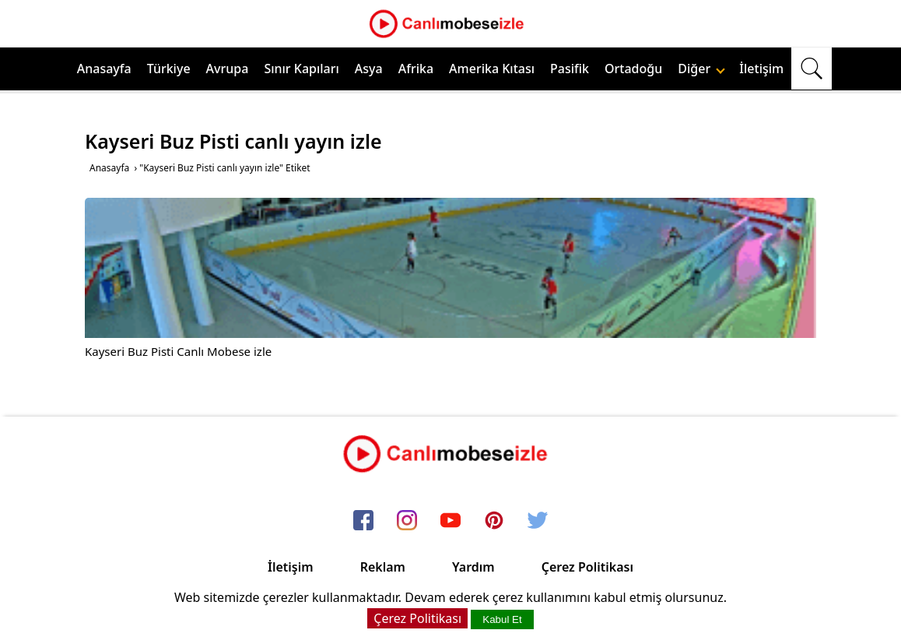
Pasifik (569, 68)
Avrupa (227, 68)
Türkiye (169, 68)
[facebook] (363, 522)
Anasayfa (104, 68)
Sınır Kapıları (301, 68)
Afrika (415, 68)
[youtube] (450, 522)
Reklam (382, 566)
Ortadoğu (633, 68)
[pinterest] (494, 522)
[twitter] (538, 522)
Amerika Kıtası (492, 68)
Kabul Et (501, 619)
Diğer (701, 68)
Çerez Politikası (587, 566)
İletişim (761, 68)
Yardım (473, 566)
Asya (369, 68)
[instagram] (407, 522)
